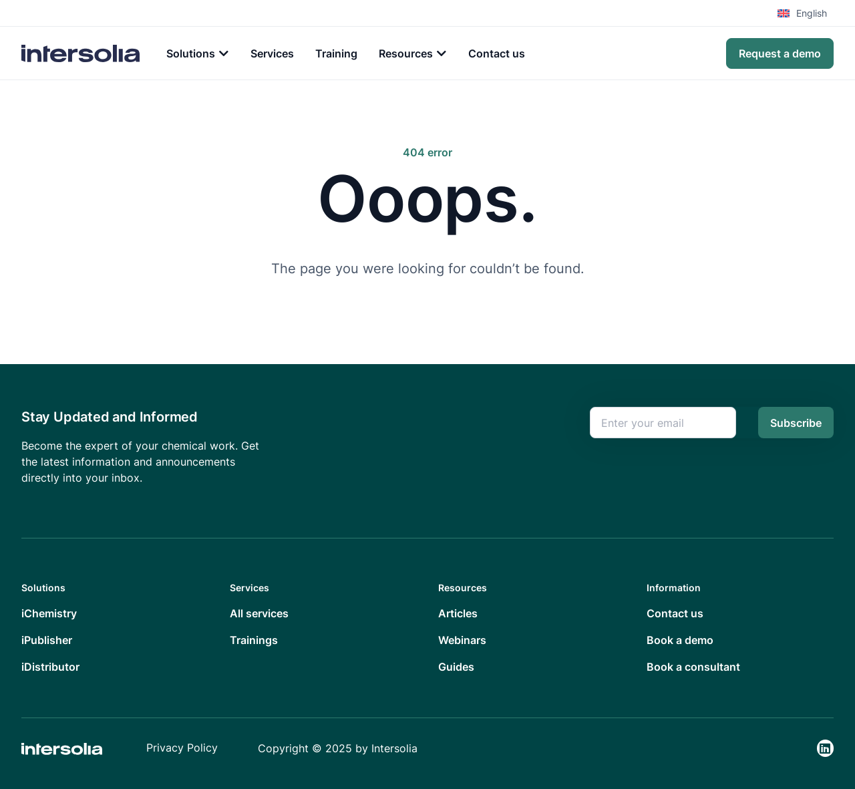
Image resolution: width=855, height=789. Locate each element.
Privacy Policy (182, 747)
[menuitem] (806, 13)
